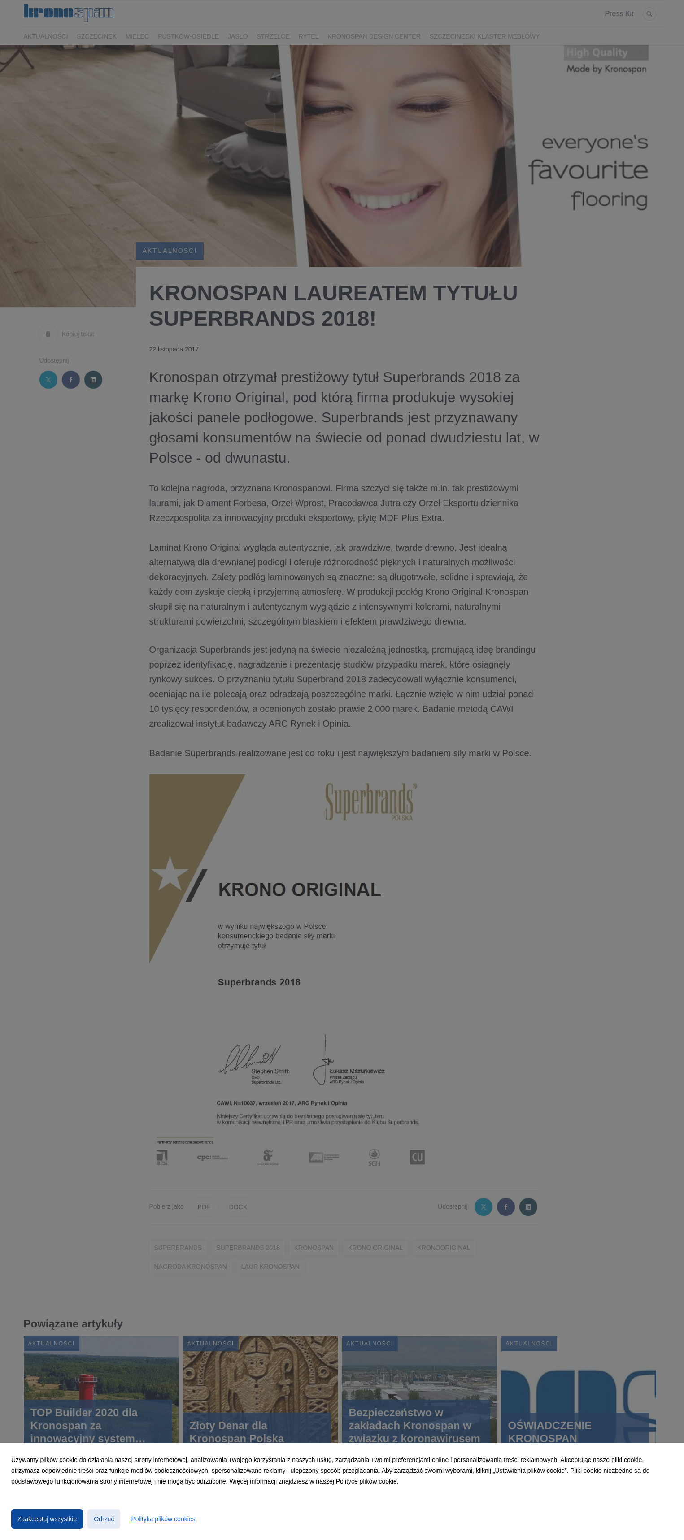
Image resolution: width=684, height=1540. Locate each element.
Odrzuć (104, 1519)
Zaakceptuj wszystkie (47, 1519)
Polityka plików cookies (163, 1519)
